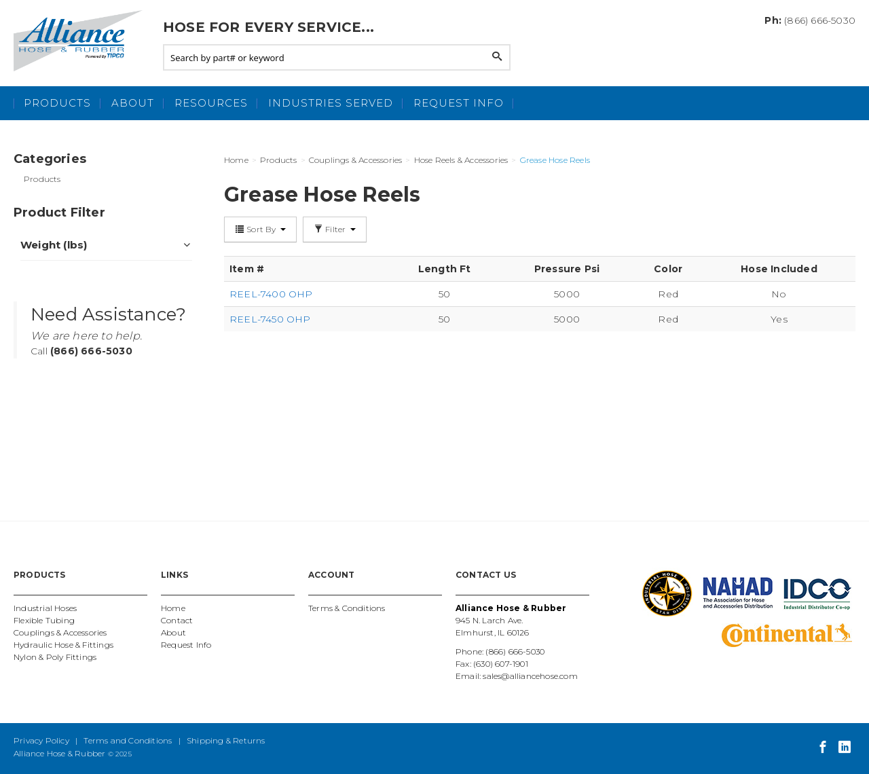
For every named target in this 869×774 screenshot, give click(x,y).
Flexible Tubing (44, 620)
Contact (177, 620)
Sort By (260, 229)
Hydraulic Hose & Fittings (63, 645)
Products (57, 102)
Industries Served (330, 102)
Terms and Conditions (128, 740)
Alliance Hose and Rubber (81, 40)
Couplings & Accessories (60, 632)
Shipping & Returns (226, 740)
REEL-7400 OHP (271, 294)
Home (173, 608)
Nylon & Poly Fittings (55, 657)
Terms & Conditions (347, 608)
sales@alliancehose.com (530, 676)
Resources (211, 102)
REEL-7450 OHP (270, 319)
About (132, 102)
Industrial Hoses (45, 608)
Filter (335, 229)
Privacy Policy (41, 740)
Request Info (458, 102)
